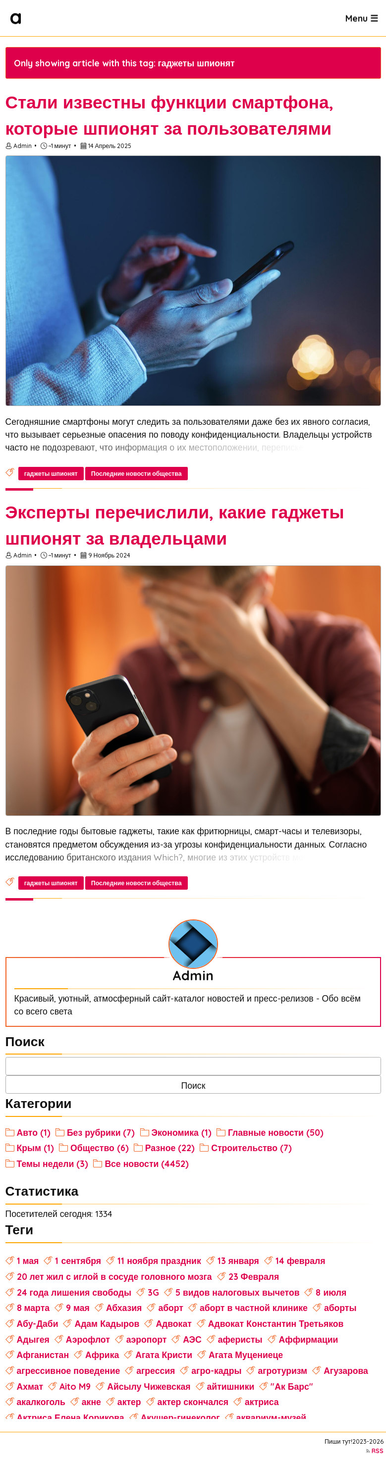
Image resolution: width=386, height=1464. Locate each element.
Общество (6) (99, 1147)
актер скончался (193, 1401)
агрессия (155, 1370)
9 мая (78, 1307)
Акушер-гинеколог (180, 1417)
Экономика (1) (182, 1132)
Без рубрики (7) (101, 1132)
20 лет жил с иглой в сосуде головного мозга (114, 1276)
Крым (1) (36, 1147)
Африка (102, 1354)
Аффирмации (308, 1339)
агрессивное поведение (68, 1370)
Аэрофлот (88, 1339)
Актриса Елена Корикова (70, 1417)
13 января (238, 1260)
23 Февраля (253, 1276)
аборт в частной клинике (254, 1307)
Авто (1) (34, 1132)
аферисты (240, 1339)
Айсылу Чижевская (148, 1386)
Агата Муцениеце (246, 1354)
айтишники (231, 1386)
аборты (340, 1307)
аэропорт (146, 1339)
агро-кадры (216, 1370)
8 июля (331, 1292)
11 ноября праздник (159, 1260)
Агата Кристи (163, 1354)
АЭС (192, 1339)
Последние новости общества (136, 473)
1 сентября (78, 1260)
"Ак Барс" (292, 1386)
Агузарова (346, 1370)
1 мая (28, 1260)
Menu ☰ (361, 17)
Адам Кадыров (106, 1323)
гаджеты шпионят (51, 473)
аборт (170, 1307)
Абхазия (124, 1307)
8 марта (33, 1307)
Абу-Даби (37, 1323)
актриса (262, 1401)
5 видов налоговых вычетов (237, 1292)
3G (153, 1292)
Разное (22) (170, 1147)
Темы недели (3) (53, 1163)
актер (129, 1401)
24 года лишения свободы (74, 1292)
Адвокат (173, 1323)
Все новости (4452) (147, 1163)
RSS (378, 1451)
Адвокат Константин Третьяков (276, 1323)
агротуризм (282, 1370)
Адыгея (33, 1339)
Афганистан (43, 1354)
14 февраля (301, 1260)
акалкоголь (41, 1401)
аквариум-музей (271, 1417)
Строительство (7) (251, 1147)
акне (91, 1401)
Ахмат (30, 1386)
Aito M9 (75, 1386)
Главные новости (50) (276, 1132)
